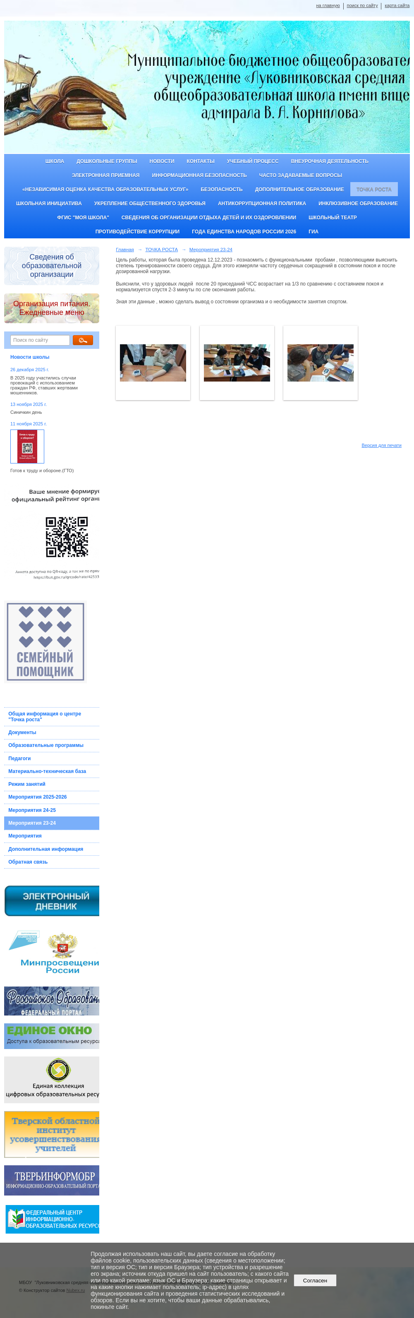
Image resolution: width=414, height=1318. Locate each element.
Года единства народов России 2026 (244, 232)
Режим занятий (26, 784)
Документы (22, 732)
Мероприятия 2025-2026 (37, 797)
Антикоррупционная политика (262, 203)
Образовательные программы (46, 745)
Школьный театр (333, 218)
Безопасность (221, 189)
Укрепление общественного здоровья (150, 203)
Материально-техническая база (47, 771)
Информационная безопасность (199, 175)
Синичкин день (26, 412)
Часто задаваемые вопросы (300, 175)
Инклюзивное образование (358, 203)
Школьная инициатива (49, 203)
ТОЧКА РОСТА (374, 189)
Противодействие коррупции (137, 232)
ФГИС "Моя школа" (83, 218)
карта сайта (397, 5)
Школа (55, 161)
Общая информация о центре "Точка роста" (44, 717)
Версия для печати (381, 445)
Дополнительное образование (299, 189)
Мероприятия (25, 836)
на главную (328, 5)
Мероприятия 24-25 (32, 810)
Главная (125, 249)
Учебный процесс (253, 161)
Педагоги (19, 758)
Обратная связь (28, 862)
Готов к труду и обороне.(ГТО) (42, 470)
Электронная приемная (106, 175)
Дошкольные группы (107, 161)
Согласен (315, 1280)
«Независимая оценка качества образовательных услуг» (105, 189)
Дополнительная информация (45, 849)
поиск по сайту (362, 5)
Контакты (201, 161)
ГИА (313, 232)
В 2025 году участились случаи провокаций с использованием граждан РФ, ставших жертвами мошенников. (44, 385)
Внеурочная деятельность (330, 161)
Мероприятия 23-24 (32, 823)
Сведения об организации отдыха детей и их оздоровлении (209, 218)
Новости (162, 161)
